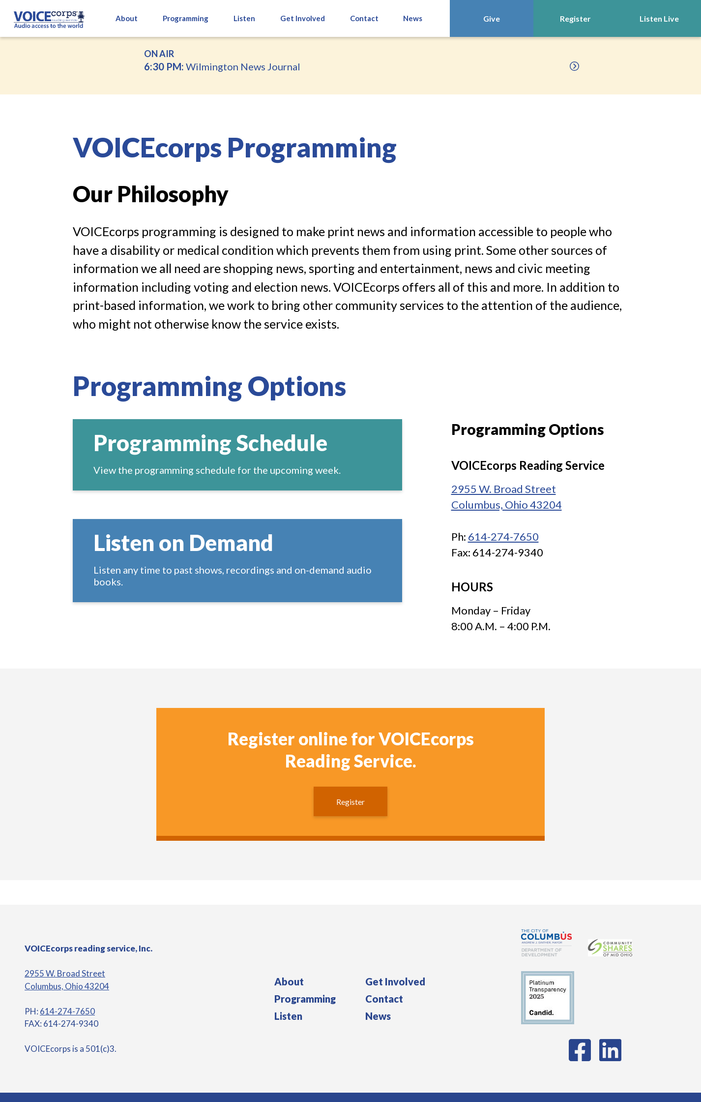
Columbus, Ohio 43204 (67, 986)
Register (575, 18)
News (412, 18)
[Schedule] (237, 454)
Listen (288, 1016)
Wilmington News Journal (350, 59)
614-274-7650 (503, 536)
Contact (364, 18)
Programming (305, 999)
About (127, 18)
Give (491, 18)
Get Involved (395, 981)
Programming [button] (185, 18)
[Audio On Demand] (237, 560)
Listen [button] (244, 18)
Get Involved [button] (302, 18)
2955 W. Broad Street (65, 973)
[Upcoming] (574, 66)
